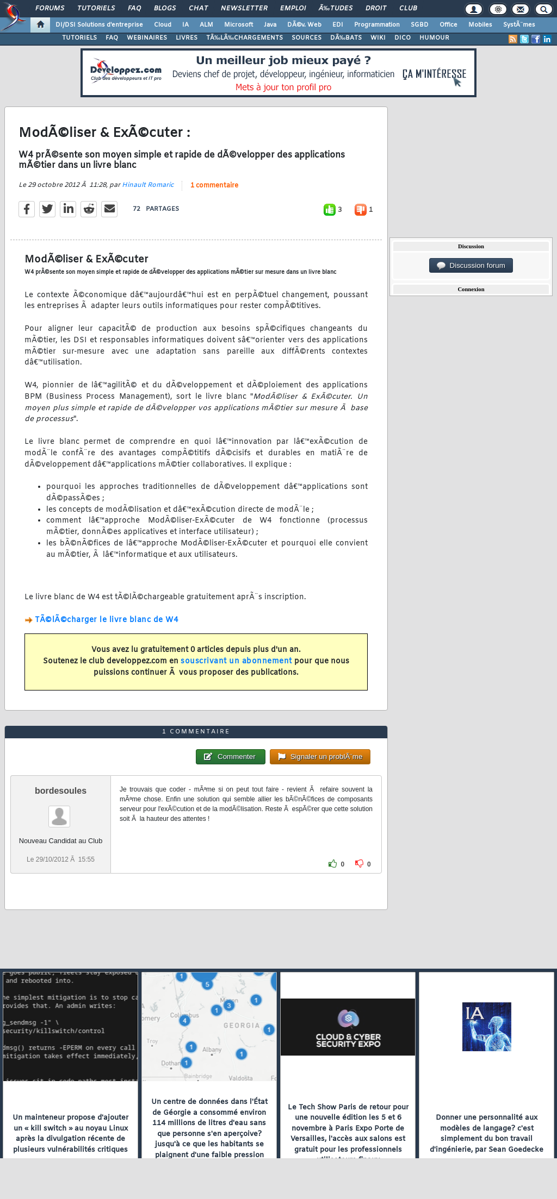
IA (185, 25)
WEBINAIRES (147, 38)
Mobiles (480, 25)
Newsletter (244, 8)
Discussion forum (471, 265)
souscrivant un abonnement (236, 661)
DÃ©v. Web (304, 25)
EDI (337, 25)
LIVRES (186, 38)
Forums (49, 8)
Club (408, 8)
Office (448, 25)
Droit (375, 8)
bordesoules (60, 790)
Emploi (293, 8)
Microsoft (238, 25)
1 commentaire (214, 185)
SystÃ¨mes (519, 25)
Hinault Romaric (148, 185)
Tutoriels (96, 8)
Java (270, 25)
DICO (402, 38)
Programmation (377, 25)
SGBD (420, 25)
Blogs (165, 8)
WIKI (378, 38)
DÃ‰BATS (346, 38)
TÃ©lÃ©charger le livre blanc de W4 (106, 620)
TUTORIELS (79, 38)
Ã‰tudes (336, 8)
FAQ (134, 8)
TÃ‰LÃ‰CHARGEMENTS (244, 38)
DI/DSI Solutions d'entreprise (99, 25)
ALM (206, 25)
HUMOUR (434, 38)
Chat (198, 8)
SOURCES (306, 38)
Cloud (162, 25)
